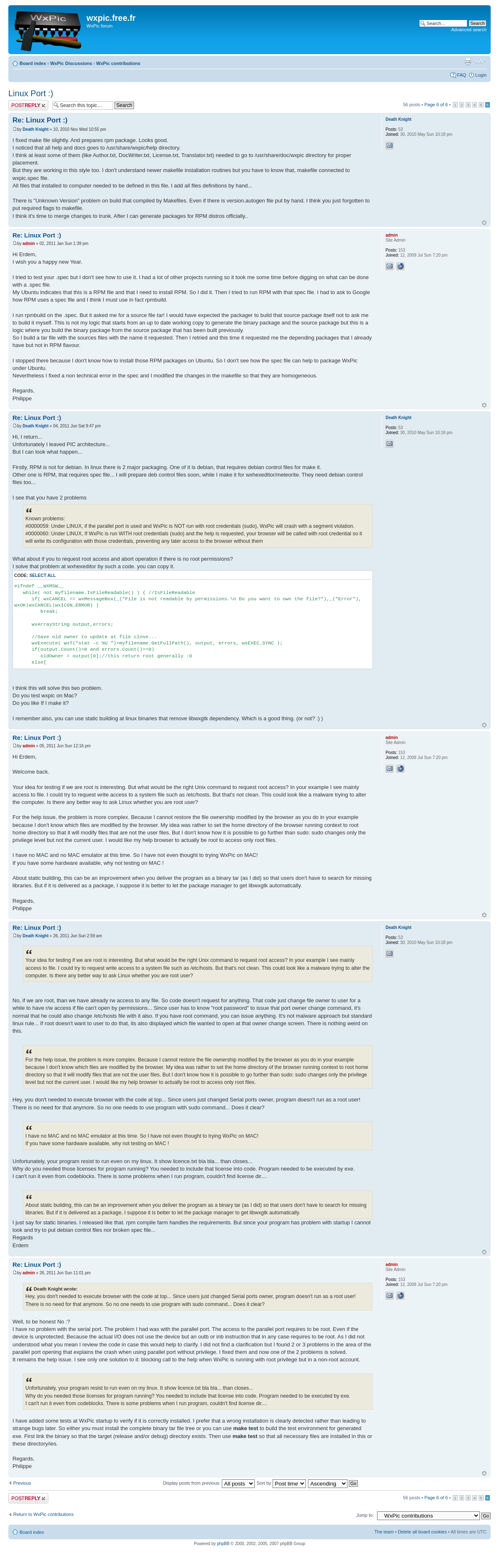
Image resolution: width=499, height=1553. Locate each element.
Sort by (281, 1483)
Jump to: (365, 1515)
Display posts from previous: (208, 1483)
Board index (33, 63)
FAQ (461, 74)
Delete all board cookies (422, 1531)
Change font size (480, 61)
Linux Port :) (30, 93)
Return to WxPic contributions (43, 1514)
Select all (42, 575)
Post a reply (28, 105)
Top (484, 222)
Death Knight (35, 129)
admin (28, 243)
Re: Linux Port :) (39, 120)
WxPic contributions (118, 63)
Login (481, 74)
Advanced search (469, 29)
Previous (22, 1483)
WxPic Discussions (71, 63)
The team (384, 1531)
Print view (467, 61)
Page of (436, 104)
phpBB (223, 1543)
